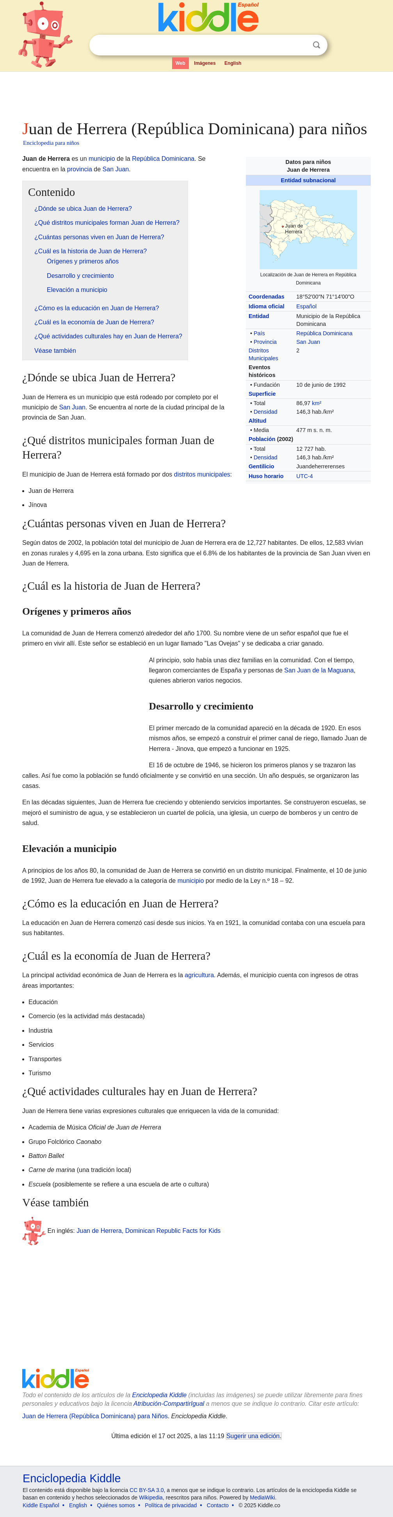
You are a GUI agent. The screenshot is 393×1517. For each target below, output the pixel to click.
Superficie (262, 394)
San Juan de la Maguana (319, 670)
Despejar (300, 45)
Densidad (265, 412)
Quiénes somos (116, 1505)
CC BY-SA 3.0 (147, 1490)
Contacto (218, 1505)
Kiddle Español (41, 1505)
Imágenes (204, 63)
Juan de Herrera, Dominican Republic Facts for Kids (148, 1230)
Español (306, 306)
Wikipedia (151, 1497)
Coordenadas (267, 296)
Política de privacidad (171, 1505)
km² (316, 403)
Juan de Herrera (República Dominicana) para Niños (95, 1416)
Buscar (316, 45)
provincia (79, 169)
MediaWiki (262, 1497)
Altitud (258, 421)
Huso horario (266, 476)
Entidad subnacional (308, 180)
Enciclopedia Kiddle (159, 1395)
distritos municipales (202, 474)
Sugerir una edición (252, 1436)
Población (262, 439)
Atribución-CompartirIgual (168, 1403)
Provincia (265, 342)
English (232, 63)
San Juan (308, 342)
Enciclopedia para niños (51, 143)
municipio (102, 158)
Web (180, 63)
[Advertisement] (196, 93)
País (259, 333)
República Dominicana (324, 333)
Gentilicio (261, 466)
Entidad (259, 316)
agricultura (199, 975)
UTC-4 (304, 476)
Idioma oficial (267, 306)
